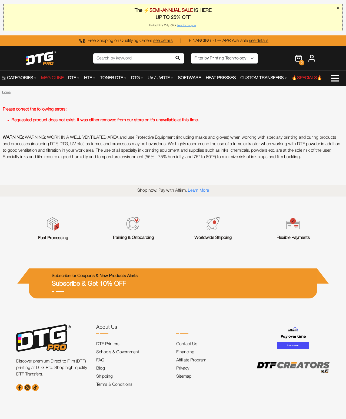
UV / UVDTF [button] (159, 78)
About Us (106, 327)
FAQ (100, 360)
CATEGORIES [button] (17, 78)
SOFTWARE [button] (189, 78)
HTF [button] (88, 78)
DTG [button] (135, 78)
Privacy (182, 368)
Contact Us (186, 344)
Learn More (198, 190)
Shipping (104, 376)
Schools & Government (117, 352)
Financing (185, 352)
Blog (100, 368)
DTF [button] (72, 78)
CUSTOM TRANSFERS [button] (262, 78)
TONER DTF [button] (111, 78)
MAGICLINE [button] (52, 78)
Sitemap (183, 376)
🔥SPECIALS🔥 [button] (307, 78)
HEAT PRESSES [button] (221, 78)
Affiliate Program (191, 360)
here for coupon (186, 25)
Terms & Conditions (114, 385)
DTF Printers (107, 344)
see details (163, 41)
